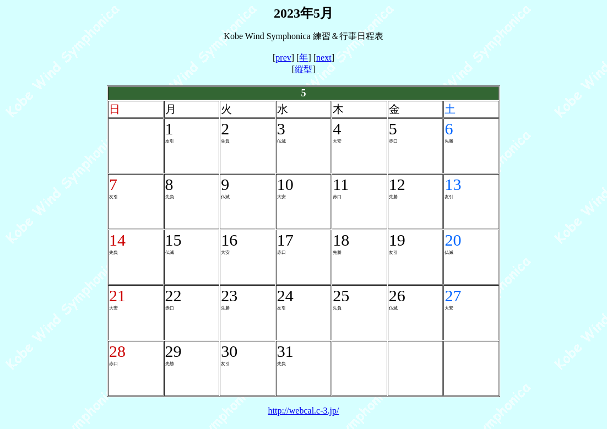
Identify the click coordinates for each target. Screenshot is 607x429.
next (324, 57)
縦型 (303, 69)
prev (283, 57)
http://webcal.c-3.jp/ (303, 410)
